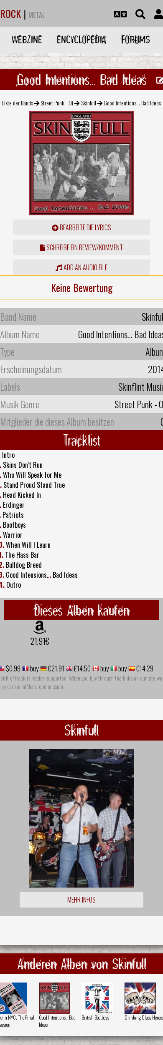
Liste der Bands (17, 102)
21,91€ (40, 641)
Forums (135, 39)
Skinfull (88, 102)
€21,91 (55, 668)
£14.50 (82, 668)
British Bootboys (95, 1017)
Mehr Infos (81, 900)
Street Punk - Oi (57, 102)
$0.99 (12, 668)
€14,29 (144, 668)
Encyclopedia (81, 39)
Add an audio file (81, 267)
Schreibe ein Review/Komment (81, 247)
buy (33, 668)
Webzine (27, 39)
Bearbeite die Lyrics (81, 227)
